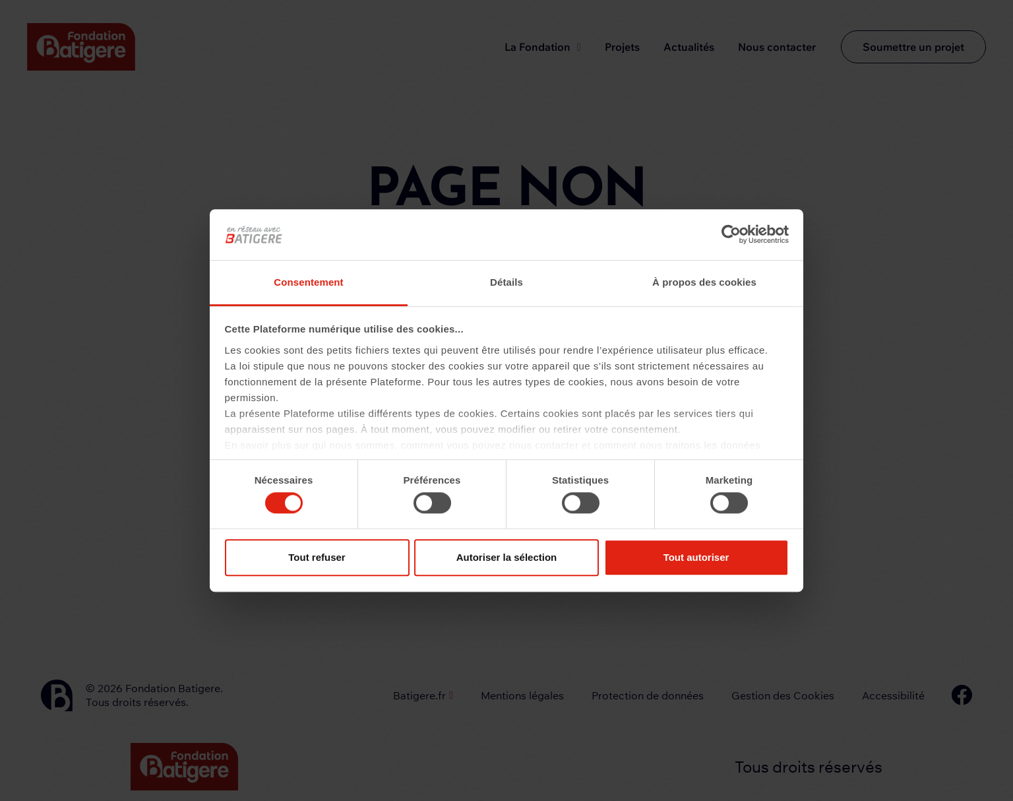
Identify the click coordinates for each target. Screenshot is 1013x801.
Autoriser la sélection (506, 557)
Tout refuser (316, 557)
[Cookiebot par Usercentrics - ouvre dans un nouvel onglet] (731, 235)
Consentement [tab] (308, 282)
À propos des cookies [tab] (704, 282)
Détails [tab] (506, 282)
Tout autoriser (696, 557)
